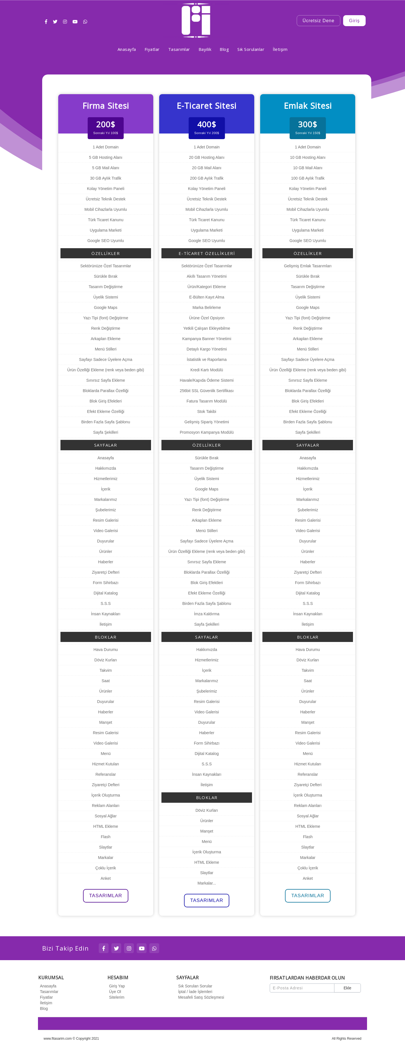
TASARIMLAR (105, 895)
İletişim (45, 1003)
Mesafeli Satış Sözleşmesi (200, 997)
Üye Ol (114, 992)
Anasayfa (47, 986)
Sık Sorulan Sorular (194, 986)
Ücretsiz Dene (318, 20)
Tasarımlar (48, 991)
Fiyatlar (45, 997)
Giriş (354, 20)
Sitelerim (115, 997)
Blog (43, 1008)
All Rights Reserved (346, 1039)
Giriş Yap (116, 986)
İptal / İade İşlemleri (194, 992)
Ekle (347, 988)
